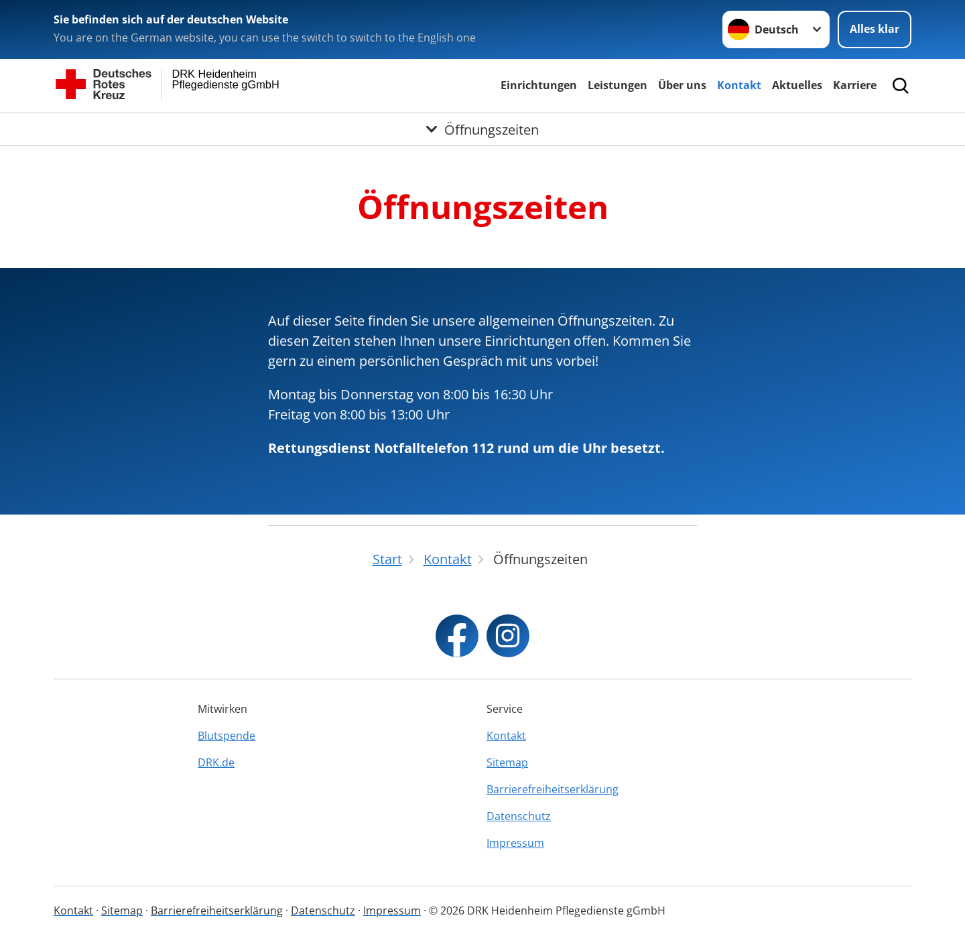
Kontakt (739, 85)
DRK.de (216, 762)
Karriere (855, 85)
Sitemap (507, 762)
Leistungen (617, 85)
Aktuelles (797, 85)
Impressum (515, 842)
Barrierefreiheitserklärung (553, 789)
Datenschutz (519, 816)
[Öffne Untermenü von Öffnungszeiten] (482, 129)
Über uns (682, 85)
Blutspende (226, 735)
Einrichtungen (539, 85)
